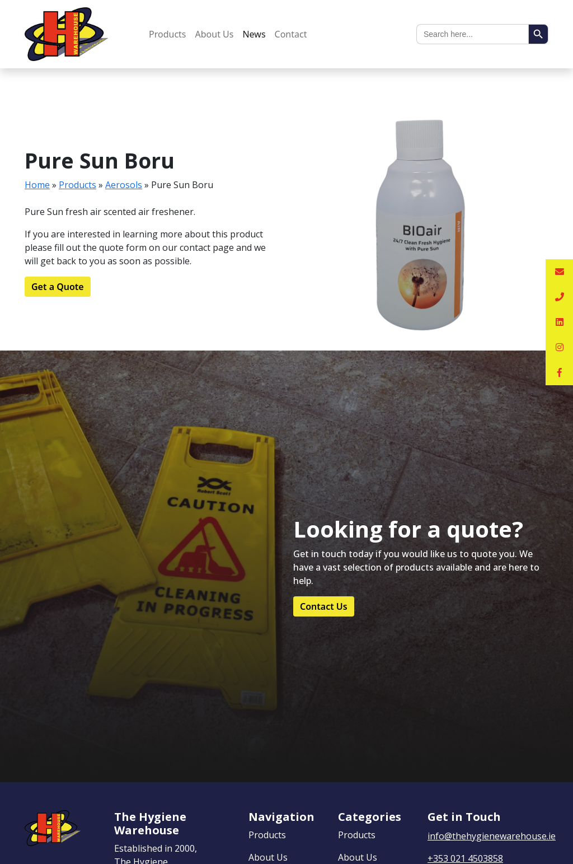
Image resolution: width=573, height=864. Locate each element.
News (253, 34)
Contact (291, 34)
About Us (214, 34)
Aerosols (123, 185)
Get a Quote (57, 287)
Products (167, 34)
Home (37, 185)
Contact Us (323, 606)
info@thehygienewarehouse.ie (492, 836)
